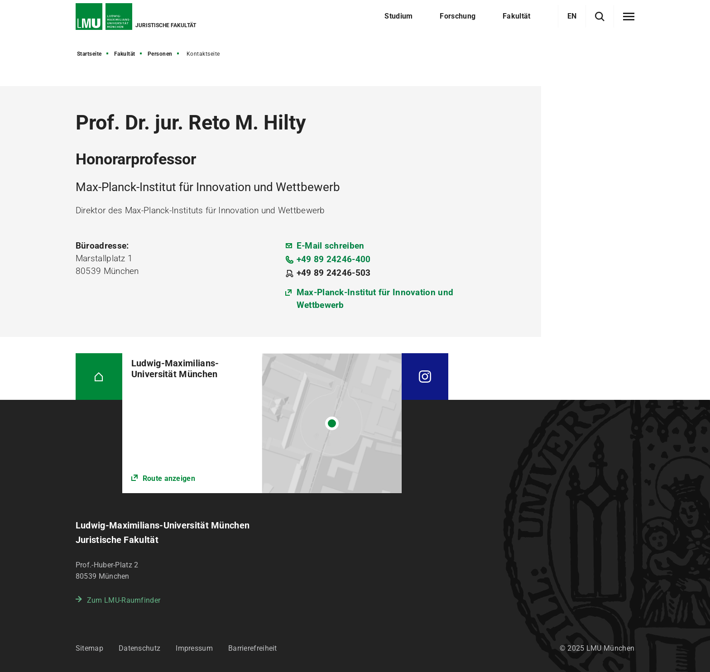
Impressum (194, 648)
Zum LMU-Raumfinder (123, 600)
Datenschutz (139, 648)
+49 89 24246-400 (334, 259)
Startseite (89, 54)
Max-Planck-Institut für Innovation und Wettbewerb (375, 298)
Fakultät (124, 54)
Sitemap (89, 648)
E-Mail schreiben (331, 245)
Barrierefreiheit (252, 648)
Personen (160, 54)
